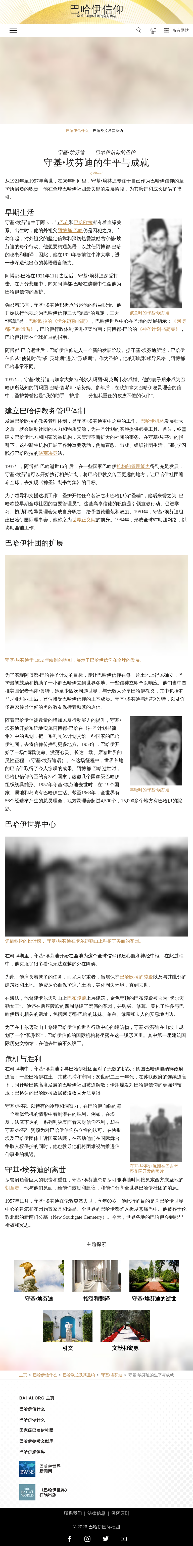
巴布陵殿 (76, 998)
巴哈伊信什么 (32, 1409)
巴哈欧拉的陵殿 (136, 977)
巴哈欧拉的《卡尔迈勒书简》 (59, 321)
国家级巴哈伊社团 (36, 1430)
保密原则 (120, 1513)
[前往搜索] (139, 30)
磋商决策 (48, 453)
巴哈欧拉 (83, 222)
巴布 (64, 222)
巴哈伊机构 (152, 421)
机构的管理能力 (133, 466)
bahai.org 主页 (37, 1398)
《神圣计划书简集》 (158, 329)
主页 (23, 1375)
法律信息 (96, 1513)
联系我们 (73, 1513)
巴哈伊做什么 (32, 1420)
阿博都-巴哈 (70, 230)
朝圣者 (12, 1188)
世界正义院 (84, 519)
